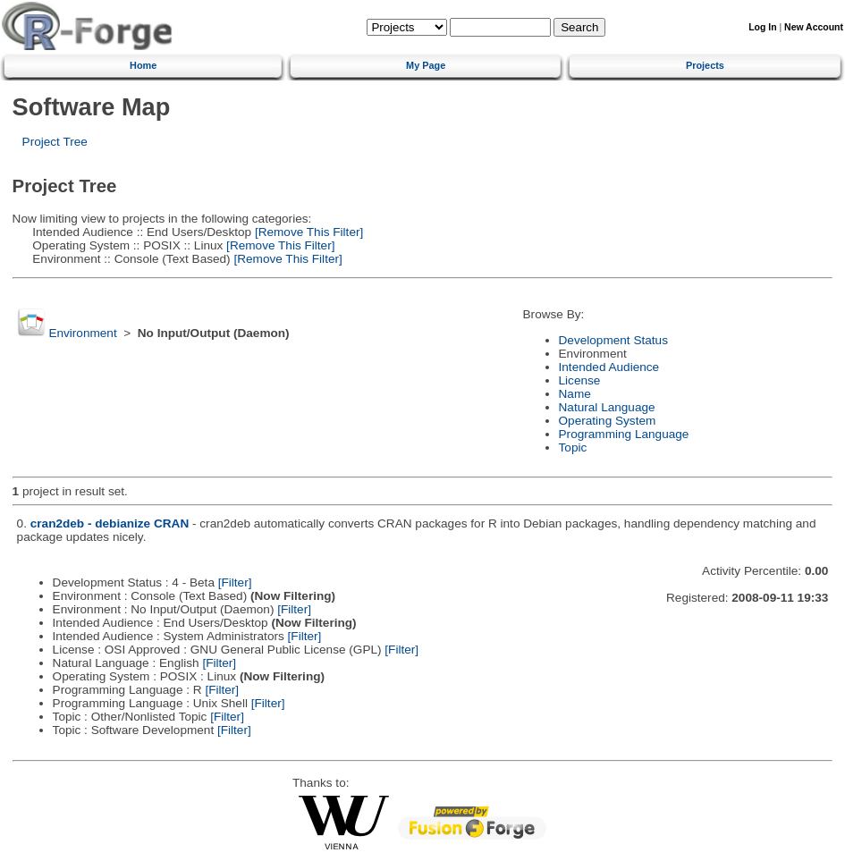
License (580, 380)
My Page (425, 65)
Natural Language (607, 407)
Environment (82, 333)
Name (575, 394)
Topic (573, 447)
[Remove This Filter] (307, 232)
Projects (705, 65)
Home (143, 65)
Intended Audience (609, 367)
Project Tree (55, 141)
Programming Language (624, 434)
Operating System (607, 420)
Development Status (613, 340)
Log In (762, 27)
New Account (813, 27)
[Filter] (235, 582)
